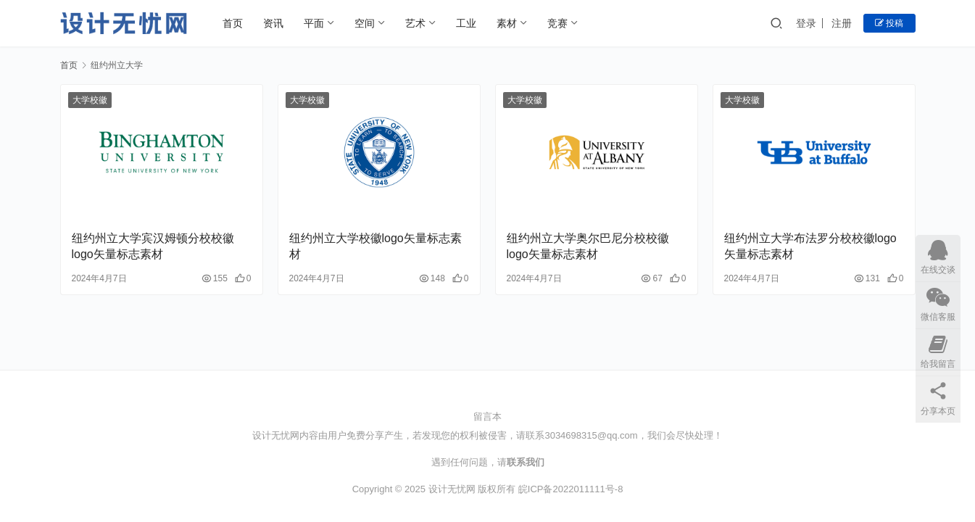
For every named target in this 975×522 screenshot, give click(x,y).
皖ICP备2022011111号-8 (570, 489)
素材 (507, 23)
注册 (841, 23)
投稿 (889, 23)
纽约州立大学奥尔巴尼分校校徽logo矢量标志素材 (588, 246)
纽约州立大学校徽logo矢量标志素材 (375, 246)
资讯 (273, 23)
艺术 (415, 23)
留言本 (487, 416)
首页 (233, 23)
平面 (314, 23)
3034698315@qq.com (590, 435)
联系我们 (525, 462)
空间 (364, 23)
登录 (806, 23)
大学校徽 (89, 100)
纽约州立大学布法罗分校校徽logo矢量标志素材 (810, 246)
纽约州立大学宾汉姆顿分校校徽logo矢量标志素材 (153, 246)
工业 (466, 23)
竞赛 (557, 23)
